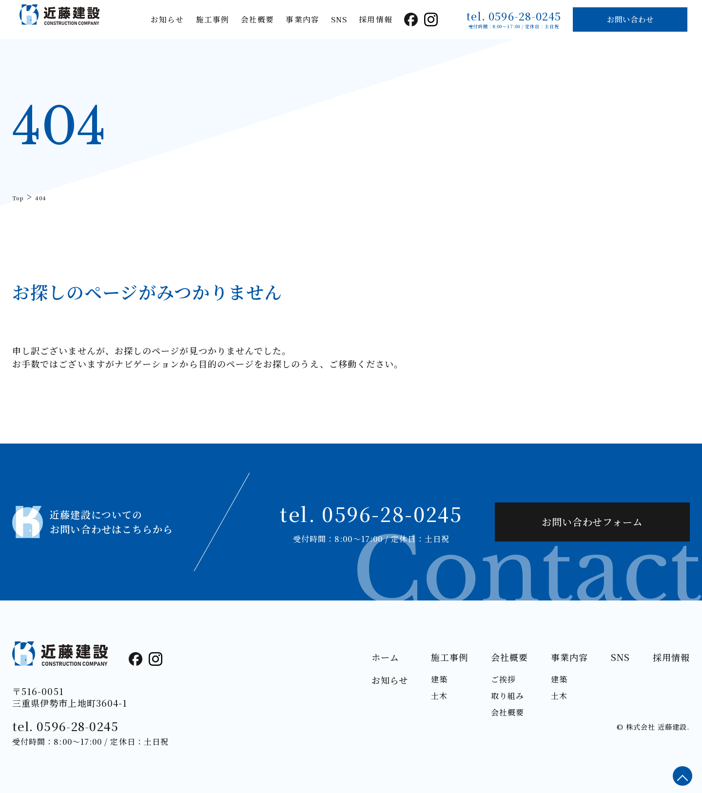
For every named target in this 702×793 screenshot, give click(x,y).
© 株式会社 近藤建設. (653, 727)
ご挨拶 (503, 679)
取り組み (507, 695)
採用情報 (375, 19)
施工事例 (212, 19)
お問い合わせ (630, 19)
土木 (439, 695)
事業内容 (302, 19)
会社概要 (257, 19)
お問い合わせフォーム (592, 522)
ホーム (385, 657)
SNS (339, 19)
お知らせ (167, 19)
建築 (439, 679)
